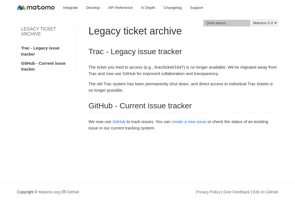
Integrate (70, 8)
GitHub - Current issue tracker (43, 66)
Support (196, 8)
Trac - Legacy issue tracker (40, 51)
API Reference (120, 8)
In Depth (148, 8)
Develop (93, 8)
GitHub (119, 121)
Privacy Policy (208, 192)
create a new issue (189, 121)
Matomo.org (49, 192)
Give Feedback (236, 192)
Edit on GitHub (265, 192)
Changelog (173, 8)
